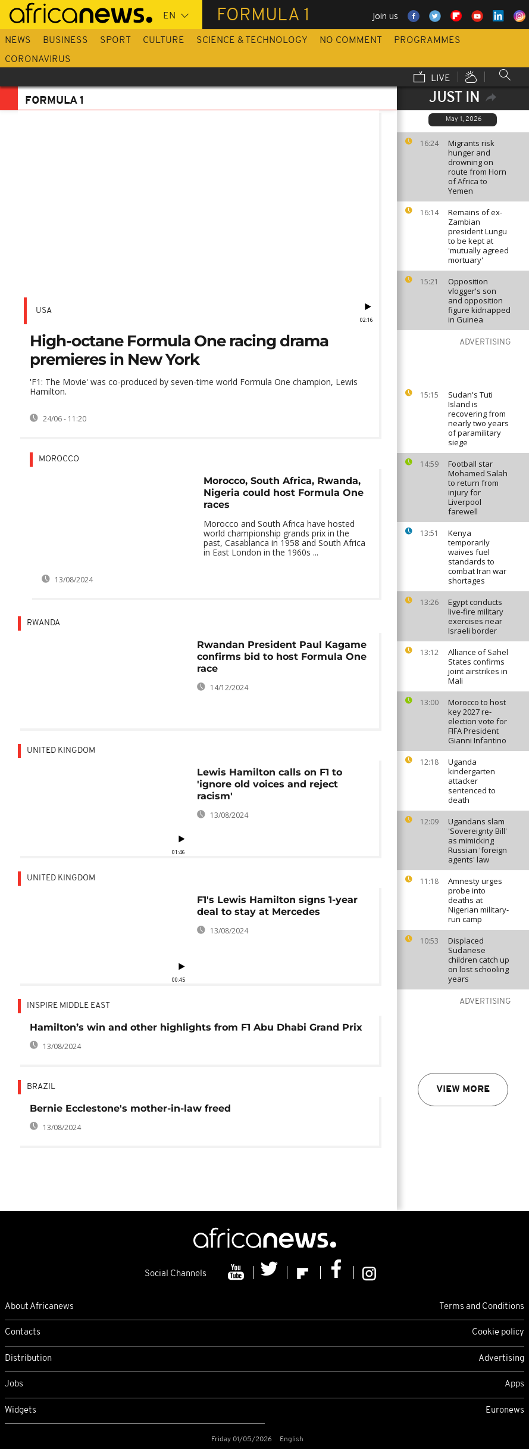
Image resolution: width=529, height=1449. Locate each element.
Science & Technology (252, 40)
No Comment (351, 40)
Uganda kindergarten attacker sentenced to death (472, 781)
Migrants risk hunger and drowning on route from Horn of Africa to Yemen (477, 167)
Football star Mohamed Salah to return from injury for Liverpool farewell (478, 487)
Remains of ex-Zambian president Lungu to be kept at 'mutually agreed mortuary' (478, 236)
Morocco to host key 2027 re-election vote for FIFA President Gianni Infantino (477, 721)
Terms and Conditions (481, 1306)
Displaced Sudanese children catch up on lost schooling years (478, 959)
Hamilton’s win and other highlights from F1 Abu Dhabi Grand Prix (196, 1027)
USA (44, 310)
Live (432, 78)
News (18, 40)
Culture (163, 40)
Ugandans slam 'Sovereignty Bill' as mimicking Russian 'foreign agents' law (477, 840)
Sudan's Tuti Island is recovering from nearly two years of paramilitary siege (478, 418)
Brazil (41, 1086)
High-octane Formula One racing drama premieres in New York (179, 350)
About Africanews (39, 1306)
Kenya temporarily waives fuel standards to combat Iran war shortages (477, 556)
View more (463, 1089)
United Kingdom (61, 750)
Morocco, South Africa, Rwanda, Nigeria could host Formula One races (284, 492)
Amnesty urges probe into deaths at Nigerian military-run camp (478, 900)
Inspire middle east (68, 1005)
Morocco (59, 459)
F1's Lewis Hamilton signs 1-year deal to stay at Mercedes (277, 905)
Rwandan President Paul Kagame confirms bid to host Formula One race (282, 656)
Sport (115, 40)
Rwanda (43, 623)
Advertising (501, 1358)
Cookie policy (498, 1332)
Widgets (20, 1410)
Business (65, 40)
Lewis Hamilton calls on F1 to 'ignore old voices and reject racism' (269, 784)
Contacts (22, 1332)
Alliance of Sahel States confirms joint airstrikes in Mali (478, 666)
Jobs (14, 1384)
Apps (514, 1384)
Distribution (28, 1358)
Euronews (505, 1410)
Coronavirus (38, 59)
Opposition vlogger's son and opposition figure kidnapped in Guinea (479, 300)
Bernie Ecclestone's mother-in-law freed (130, 1108)
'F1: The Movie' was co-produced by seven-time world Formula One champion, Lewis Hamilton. (194, 386)
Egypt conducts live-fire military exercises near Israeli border (475, 616)
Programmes (427, 40)
